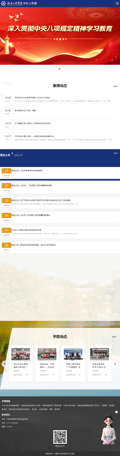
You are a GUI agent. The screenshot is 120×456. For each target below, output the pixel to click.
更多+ (115, 86)
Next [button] (115, 364)
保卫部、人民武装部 (39, 409)
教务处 (4, 409)
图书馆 (57, 409)
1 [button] (55, 69)
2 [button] (59, 69)
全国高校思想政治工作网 (30, 405)
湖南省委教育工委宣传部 (52, 405)
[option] (21, 363)
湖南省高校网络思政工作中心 (88, 405)
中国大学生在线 (69, 405)
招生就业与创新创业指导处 (19, 409)
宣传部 (111, 405)
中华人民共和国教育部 (10, 405)
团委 (51, 409)
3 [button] (63, 69)
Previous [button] (5, 364)
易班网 (104, 405)
